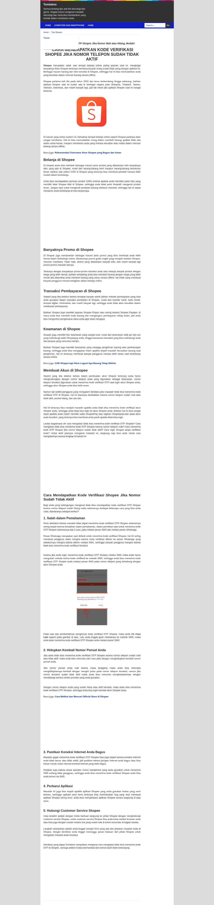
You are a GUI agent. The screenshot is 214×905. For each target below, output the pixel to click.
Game (91, 25)
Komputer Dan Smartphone (69, 25)
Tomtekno (50, 4)
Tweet (46, 38)
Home (48, 25)
